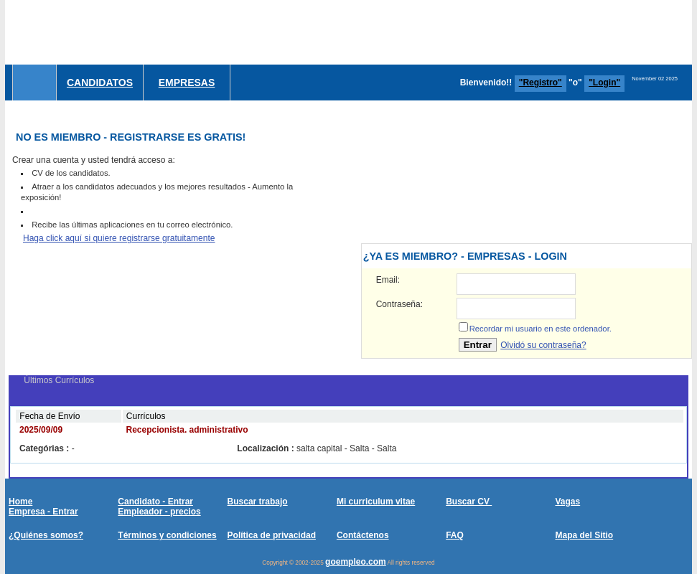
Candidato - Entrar (155, 502)
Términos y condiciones (167, 535)
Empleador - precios (159, 512)
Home (20, 502)
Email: (388, 280)
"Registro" (540, 82)
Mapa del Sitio (584, 535)
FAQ (455, 535)
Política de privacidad (272, 535)
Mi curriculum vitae (376, 502)
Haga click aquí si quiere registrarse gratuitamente (119, 238)
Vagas (567, 502)
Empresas (187, 82)
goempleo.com (355, 562)
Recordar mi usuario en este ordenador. (540, 328)
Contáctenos (363, 535)
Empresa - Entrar (43, 512)
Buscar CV (469, 502)
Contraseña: (399, 304)
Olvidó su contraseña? (543, 345)
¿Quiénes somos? (46, 535)
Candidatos (100, 82)
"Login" (604, 82)
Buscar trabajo (258, 502)
